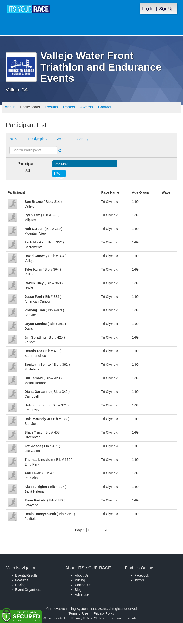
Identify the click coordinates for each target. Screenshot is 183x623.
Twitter (139, 580)
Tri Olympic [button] (38, 139)
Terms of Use (78, 613)
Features (21, 580)
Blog (78, 590)
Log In (147, 8)
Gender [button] (62, 139)
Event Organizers (28, 590)
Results (51, 108)
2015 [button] (14, 139)
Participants (30, 108)
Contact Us (83, 585)
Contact (104, 108)
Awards (86, 108)
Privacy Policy (104, 613)
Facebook (141, 575)
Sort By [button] (84, 139)
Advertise (82, 594)
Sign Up (166, 8)
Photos (69, 108)
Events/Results (26, 575)
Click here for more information (116, 618)
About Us (82, 575)
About (10, 108)
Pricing (20, 585)
